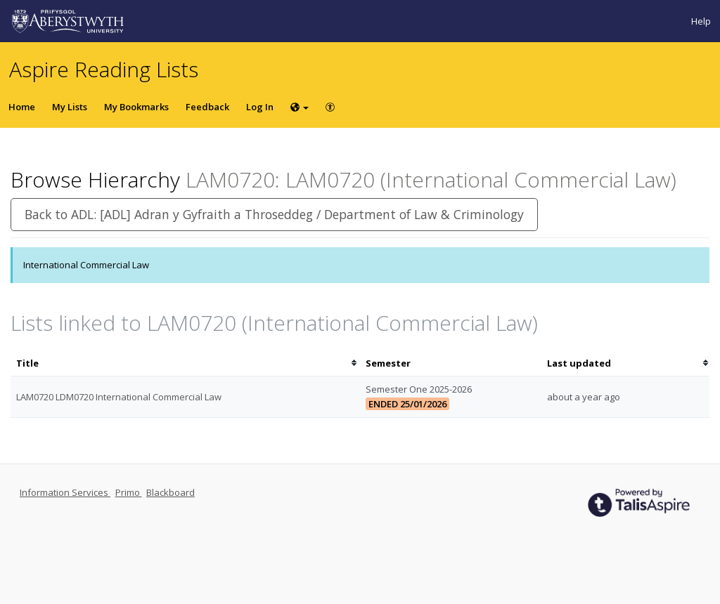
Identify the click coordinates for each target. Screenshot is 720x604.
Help (701, 21)
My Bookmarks (136, 106)
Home (21, 106)
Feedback (207, 106)
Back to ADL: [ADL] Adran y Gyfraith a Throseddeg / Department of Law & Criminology (274, 214)
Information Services (65, 492)
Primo (128, 492)
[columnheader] (185, 363)
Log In (260, 106)
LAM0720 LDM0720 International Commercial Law (118, 396)
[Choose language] (299, 107)
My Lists (69, 106)
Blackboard (170, 492)
